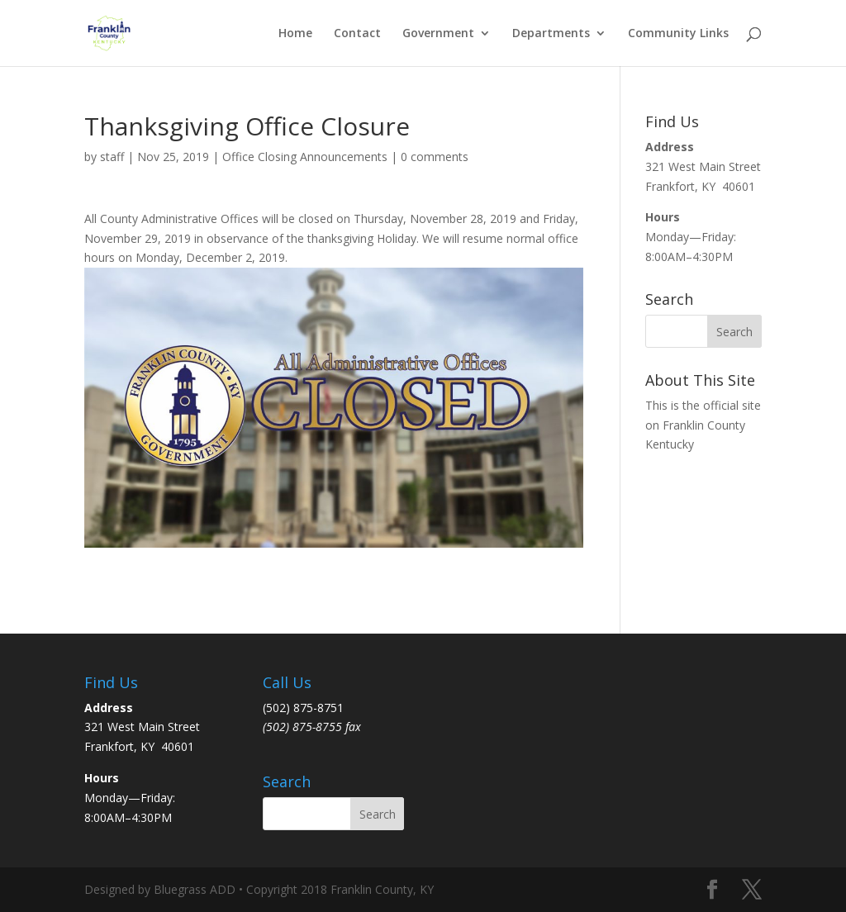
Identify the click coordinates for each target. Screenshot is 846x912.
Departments (551, 33)
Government (438, 33)
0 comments (434, 156)
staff (112, 156)
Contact (357, 33)
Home (295, 33)
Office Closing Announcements (304, 156)
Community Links (678, 33)
